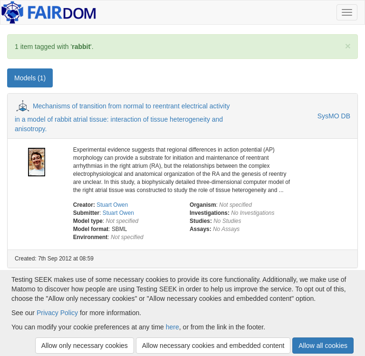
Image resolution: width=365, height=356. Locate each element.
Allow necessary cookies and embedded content (213, 345)
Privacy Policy (57, 313)
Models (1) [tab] (30, 78)
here (172, 327)
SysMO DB (333, 116)
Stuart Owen (112, 205)
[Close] (348, 46)
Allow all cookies (322, 345)
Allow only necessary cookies (84, 345)
